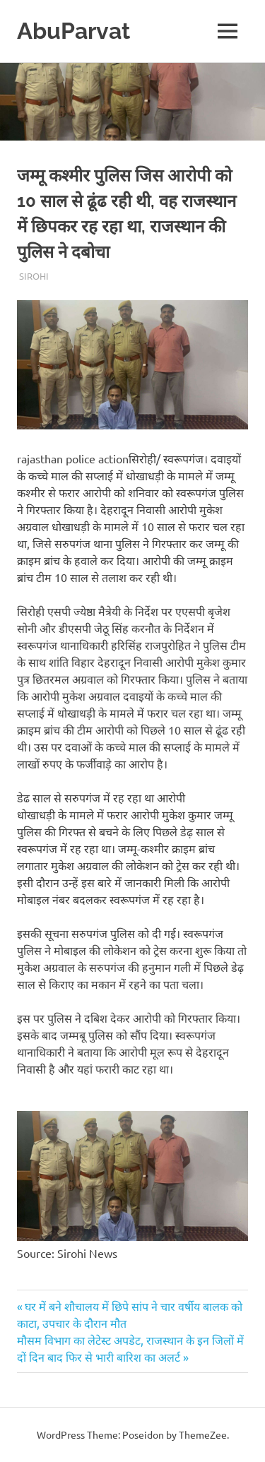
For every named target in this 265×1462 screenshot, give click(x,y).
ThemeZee (203, 1434)
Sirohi (34, 276)
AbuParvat (73, 31)
